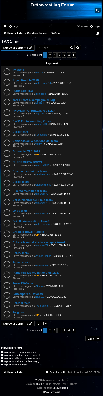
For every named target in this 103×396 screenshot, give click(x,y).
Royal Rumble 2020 (26, 80)
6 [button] (69, 55)
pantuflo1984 (42, 165)
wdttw (38, 143)
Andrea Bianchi (43, 256)
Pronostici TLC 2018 (26, 151)
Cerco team (20, 131)
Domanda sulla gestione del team (35, 140)
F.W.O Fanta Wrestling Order (32, 121)
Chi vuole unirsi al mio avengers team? (39, 242)
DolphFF (40, 103)
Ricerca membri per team (30, 171)
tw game (18, 69)
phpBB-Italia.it (61, 388)
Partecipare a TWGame (28, 294)
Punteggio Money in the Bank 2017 (36, 272)
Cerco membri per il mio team (33, 200)
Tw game (18, 312)
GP (37, 154)
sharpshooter (42, 265)
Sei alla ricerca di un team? (31, 221)
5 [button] (64, 55)
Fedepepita (41, 134)
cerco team (20, 210)
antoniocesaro (42, 224)
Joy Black (40, 113)
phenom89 (41, 124)
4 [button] (59, 55)
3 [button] (54, 55)
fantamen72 (41, 193)
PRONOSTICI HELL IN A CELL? (34, 110)
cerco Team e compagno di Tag (34, 100)
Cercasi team (21, 303)
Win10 (38, 380)
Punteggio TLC (23, 90)
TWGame (10, 41)
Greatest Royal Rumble (28, 231)
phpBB (39, 384)
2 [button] (50, 55)
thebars (39, 72)
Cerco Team (21, 181)
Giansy (39, 286)
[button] (74, 55)
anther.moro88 (43, 83)
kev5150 (40, 297)
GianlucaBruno (43, 174)
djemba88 (40, 93)
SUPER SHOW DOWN (27, 162)
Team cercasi (22, 262)
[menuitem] (13, 26)
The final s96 (42, 306)
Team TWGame (23, 283)
